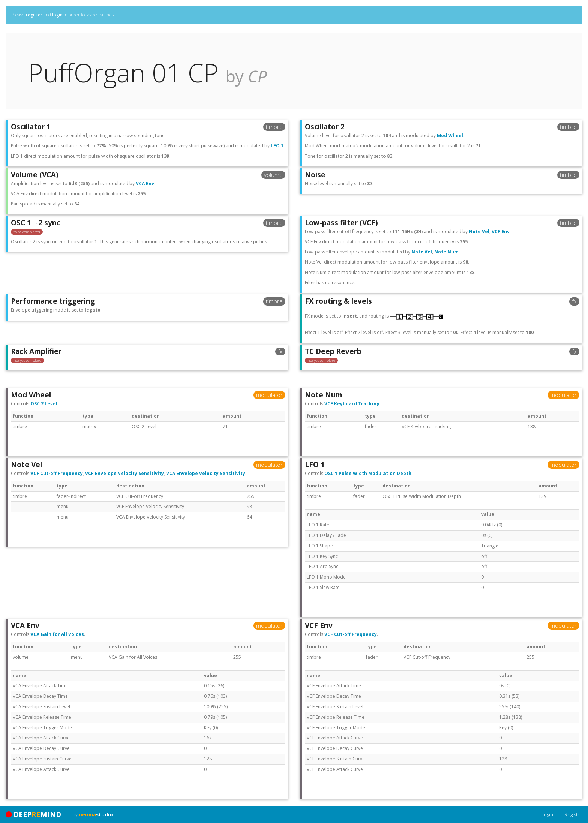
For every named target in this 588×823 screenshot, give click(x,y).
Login (547, 814)
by (92, 814)
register (34, 15)
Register (573, 814)
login (57, 15)
